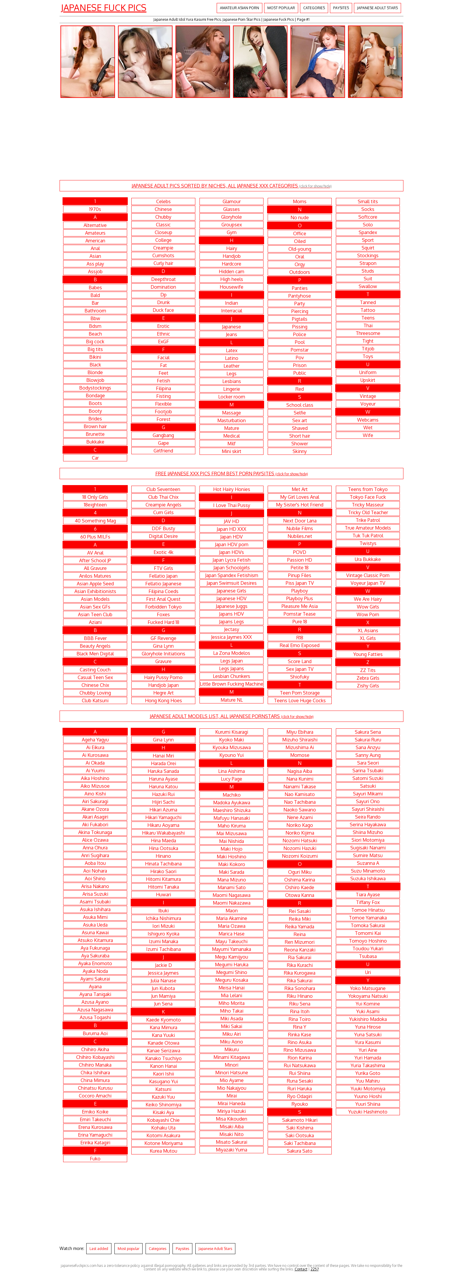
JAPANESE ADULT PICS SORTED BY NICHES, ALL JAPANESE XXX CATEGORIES (232, 186)
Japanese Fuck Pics (103, 7)
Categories (314, 8)
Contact (301, 1269)
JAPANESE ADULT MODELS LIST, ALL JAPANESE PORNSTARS (232, 716)
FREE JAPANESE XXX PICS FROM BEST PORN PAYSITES (231, 473)
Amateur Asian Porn (239, 8)
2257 (315, 1269)
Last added (99, 1248)
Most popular (281, 8)
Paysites (341, 8)
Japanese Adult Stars (377, 8)
